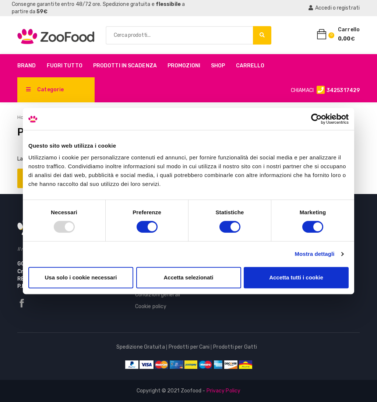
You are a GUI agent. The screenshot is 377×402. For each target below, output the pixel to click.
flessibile (168, 4)
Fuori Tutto (64, 66)
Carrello (250, 66)
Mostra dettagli (314, 254)
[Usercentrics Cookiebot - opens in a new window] (316, 118)
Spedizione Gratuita (140, 347)
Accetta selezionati (188, 277)
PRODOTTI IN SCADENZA (125, 66)
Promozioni (184, 66)
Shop (218, 66)
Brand (26, 66)
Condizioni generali (157, 295)
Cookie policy (150, 306)
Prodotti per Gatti (235, 347)
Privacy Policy (223, 391)
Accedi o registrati (334, 8)
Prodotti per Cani (189, 347)
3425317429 (343, 90)
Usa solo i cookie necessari (81, 277)
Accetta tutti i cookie (296, 277)
